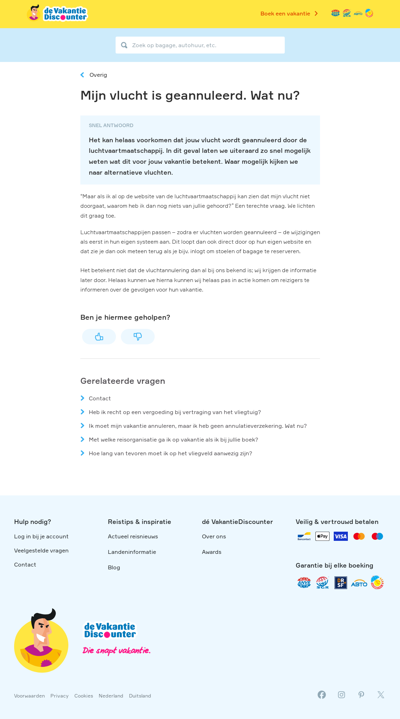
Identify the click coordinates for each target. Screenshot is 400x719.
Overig (98, 74)
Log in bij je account (41, 536)
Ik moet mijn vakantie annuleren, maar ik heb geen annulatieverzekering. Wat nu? (198, 425)
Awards (211, 551)
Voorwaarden (29, 696)
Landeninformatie (132, 551)
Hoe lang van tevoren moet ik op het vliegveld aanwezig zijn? (170, 453)
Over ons (214, 536)
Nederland (111, 696)
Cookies (83, 696)
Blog (114, 567)
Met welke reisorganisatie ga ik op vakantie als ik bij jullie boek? (173, 439)
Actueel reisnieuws (133, 536)
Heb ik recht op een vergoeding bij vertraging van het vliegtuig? (175, 411)
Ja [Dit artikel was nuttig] (99, 336)
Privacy (59, 696)
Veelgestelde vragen (41, 550)
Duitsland (140, 696)
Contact (100, 398)
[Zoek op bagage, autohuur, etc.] (200, 45)
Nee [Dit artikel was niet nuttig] (138, 336)
